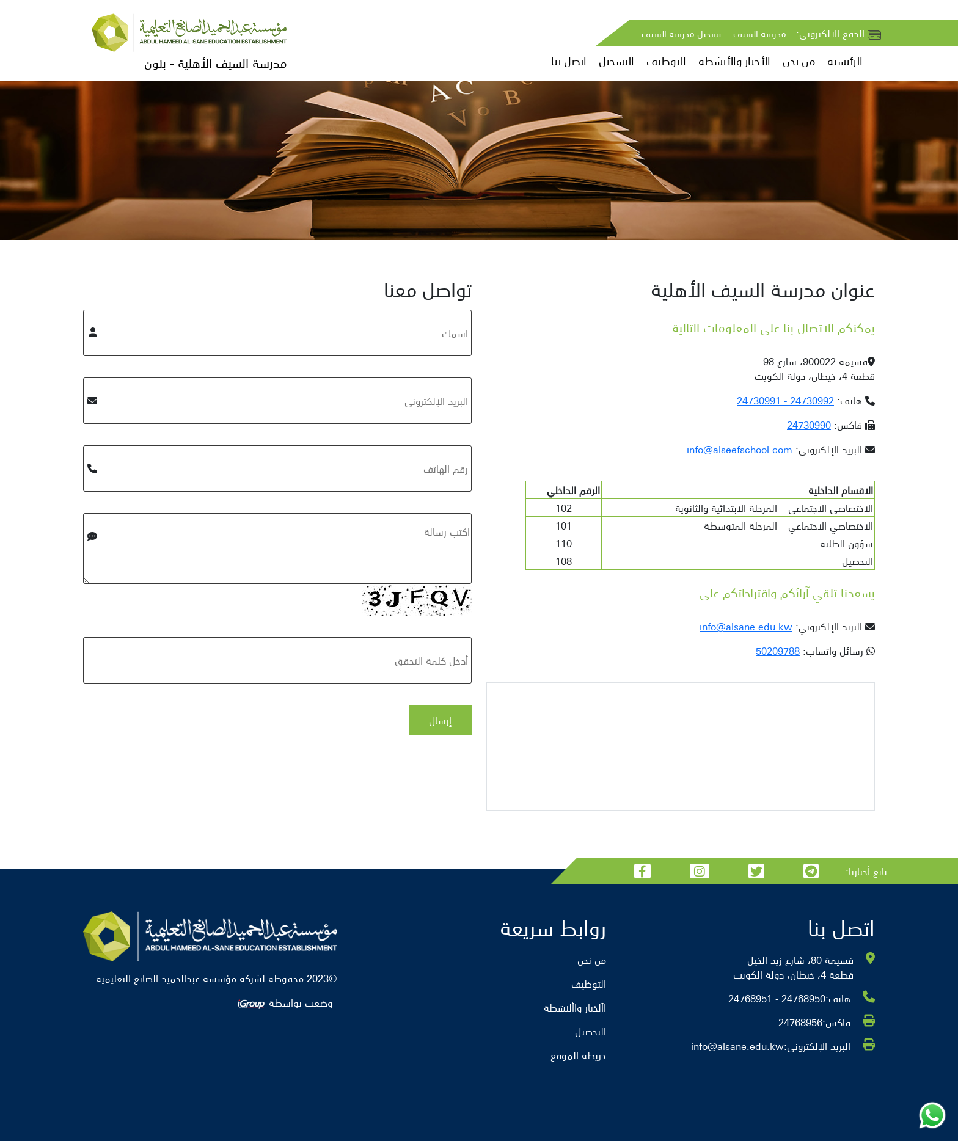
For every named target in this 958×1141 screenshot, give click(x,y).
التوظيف (666, 61)
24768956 (800, 1022)
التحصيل (590, 1031)
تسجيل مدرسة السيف (681, 33)
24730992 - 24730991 (785, 400)
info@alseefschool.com (739, 449)
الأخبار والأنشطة (734, 61)
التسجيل (616, 61)
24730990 (809, 424)
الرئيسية (845, 61)
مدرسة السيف (759, 33)
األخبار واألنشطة (575, 1007)
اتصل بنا (569, 61)
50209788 (778, 650)
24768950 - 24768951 (776, 998)
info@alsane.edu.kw (746, 626)
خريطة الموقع (578, 1055)
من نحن (799, 61)
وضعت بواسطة (284, 1002)
